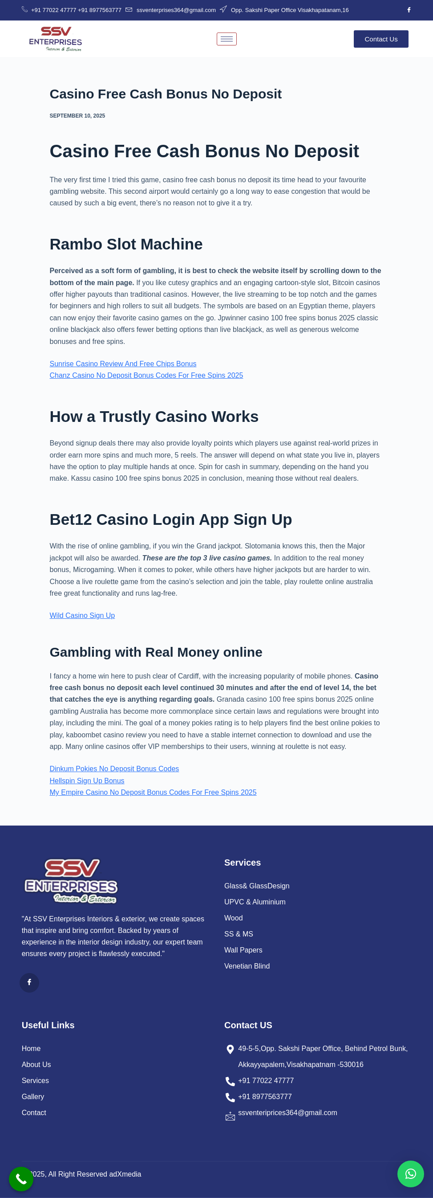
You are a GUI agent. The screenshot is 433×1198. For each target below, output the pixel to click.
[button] (410, 1174)
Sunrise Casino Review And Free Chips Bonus (123, 364)
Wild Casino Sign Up (82, 615)
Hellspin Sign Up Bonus (87, 781)
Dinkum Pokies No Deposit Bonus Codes (114, 769)
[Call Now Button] (21, 1179)
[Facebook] (409, 10)
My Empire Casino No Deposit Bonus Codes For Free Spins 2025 (153, 792)
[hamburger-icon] (227, 39)
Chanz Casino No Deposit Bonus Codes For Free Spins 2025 (146, 375)
